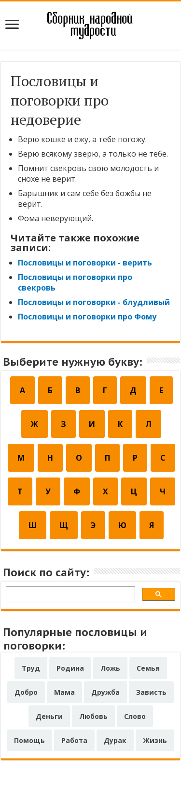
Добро (26, 692)
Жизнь (155, 740)
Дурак (115, 740)
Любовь (93, 716)
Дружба (105, 692)
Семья (148, 668)
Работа (74, 740)
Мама (64, 692)
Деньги (49, 716)
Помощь (29, 740)
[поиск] (69, 595)
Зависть (151, 692)
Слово (135, 716)
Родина (70, 668)
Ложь (110, 668)
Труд (31, 668)
